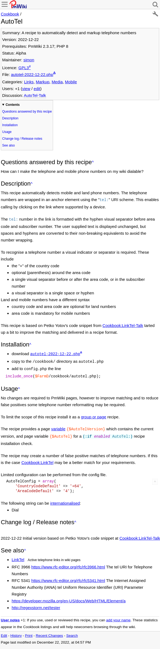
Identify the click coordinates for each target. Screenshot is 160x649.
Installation (10, 125)
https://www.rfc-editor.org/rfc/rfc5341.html (68, 576)
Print (28, 631)
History (16, 631)
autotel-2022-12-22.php (32, 74)
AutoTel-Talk (35, 95)
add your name (118, 616)
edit (37, 88)
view (26, 88)
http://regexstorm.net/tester (36, 603)
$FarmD (41, 373)
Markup (42, 81)
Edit (4, 631)
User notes (10, 616)
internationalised (65, 499)
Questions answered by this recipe (27, 111)
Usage (7, 132)
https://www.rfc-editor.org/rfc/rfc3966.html (68, 562)
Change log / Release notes (22, 139)
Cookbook (10, 14)
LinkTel (18, 555)
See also (8, 145)
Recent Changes (49, 631)
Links (29, 81)
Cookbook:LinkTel (37, 458)
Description (10, 118)
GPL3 (23, 67)
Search (72, 631)
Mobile (71, 81)
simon (28, 60)
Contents (13, 105)
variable (58, 425)
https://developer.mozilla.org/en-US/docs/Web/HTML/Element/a (69, 596)
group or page (93, 413)
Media (57, 81)
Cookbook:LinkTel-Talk (123, 324)
